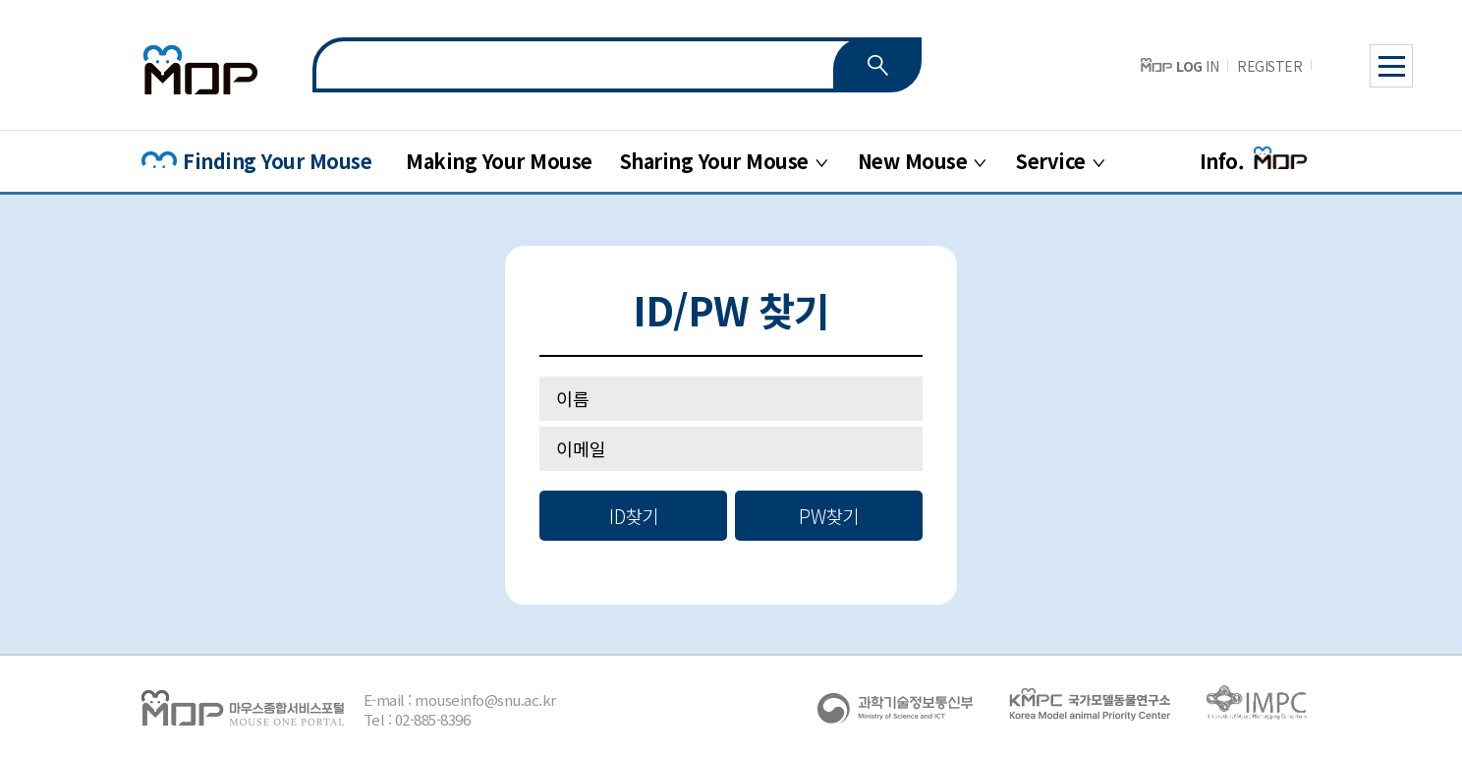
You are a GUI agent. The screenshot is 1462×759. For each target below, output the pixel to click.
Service (1051, 160)
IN (1179, 66)
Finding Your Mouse (256, 160)
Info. (1254, 160)
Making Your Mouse (499, 160)
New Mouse (913, 160)
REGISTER (1269, 66)
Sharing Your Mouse (714, 160)
